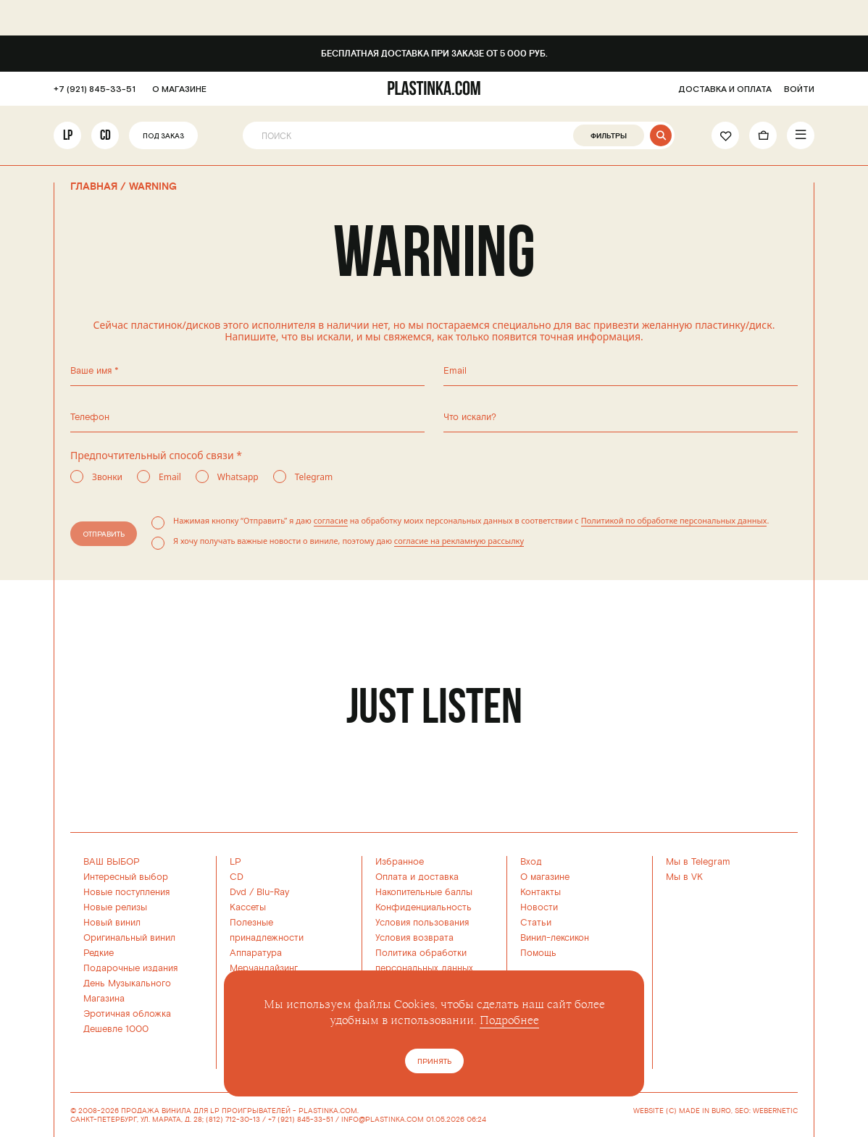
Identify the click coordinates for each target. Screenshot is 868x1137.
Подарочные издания (130, 968)
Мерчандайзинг (264, 968)
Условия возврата (414, 938)
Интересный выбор (125, 877)
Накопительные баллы (423, 892)
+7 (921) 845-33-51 (94, 89)
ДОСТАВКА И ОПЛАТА (725, 89)
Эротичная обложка (127, 1014)
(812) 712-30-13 (233, 1119)
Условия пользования (422, 922)
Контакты (540, 892)
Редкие (98, 953)
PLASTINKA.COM (328, 1111)
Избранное (399, 862)
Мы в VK (684, 877)
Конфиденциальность (423, 907)
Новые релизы (115, 907)
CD (105, 135)
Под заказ (163, 136)
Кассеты (248, 907)
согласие (331, 520)
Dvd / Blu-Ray (259, 892)
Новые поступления (126, 892)
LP (67, 135)
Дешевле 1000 (116, 1029)
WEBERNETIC (775, 1111)
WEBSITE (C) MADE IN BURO (682, 1111)
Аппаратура (256, 953)
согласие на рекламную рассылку (459, 540)
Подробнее (509, 1020)
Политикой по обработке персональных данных (674, 520)
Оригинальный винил (129, 938)
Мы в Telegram (698, 862)
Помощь (538, 953)
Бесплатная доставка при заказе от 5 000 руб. (434, 54)
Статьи (535, 922)
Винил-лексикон (554, 938)
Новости (539, 907)
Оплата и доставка (417, 877)
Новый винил (112, 922)
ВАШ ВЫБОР (111, 862)
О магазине (544, 877)
